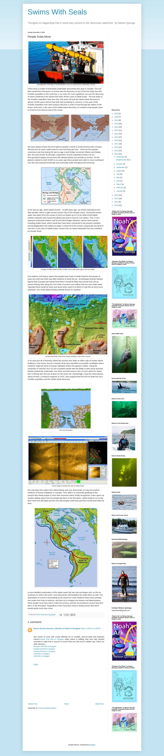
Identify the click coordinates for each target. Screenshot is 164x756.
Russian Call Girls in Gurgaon (51, 639)
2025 (116, 117)
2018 (116, 140)
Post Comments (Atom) (47, 708)
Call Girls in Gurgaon (42, 654)
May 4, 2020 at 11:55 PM (90, 629)
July (118, 174)
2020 (116, 134)
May (118, 177)
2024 (116, 120)
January (119, 191)
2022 (116, 127)
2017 (116, 144)
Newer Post (32, 704)
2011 (116, 202)
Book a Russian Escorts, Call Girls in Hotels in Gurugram (57, 629)
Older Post (99, 704)
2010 (116, 205)
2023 (116, 124)
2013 (116, 195)
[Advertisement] (124, 69)
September (120, 167)
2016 (116, 147)
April (118, 181)
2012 (116, 198)
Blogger (92, 745)
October (119, 164)
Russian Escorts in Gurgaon (44, 649)
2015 (116, 151)
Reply (36, 664)
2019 (116, 137)
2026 (116, 114)
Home (66, 704)
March (119, 184)
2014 (116, 154)
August (119, 171)
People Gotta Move (123, 160)
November (120, 157)
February (120, 188)
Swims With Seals (57, 12)
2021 (116, 130)
